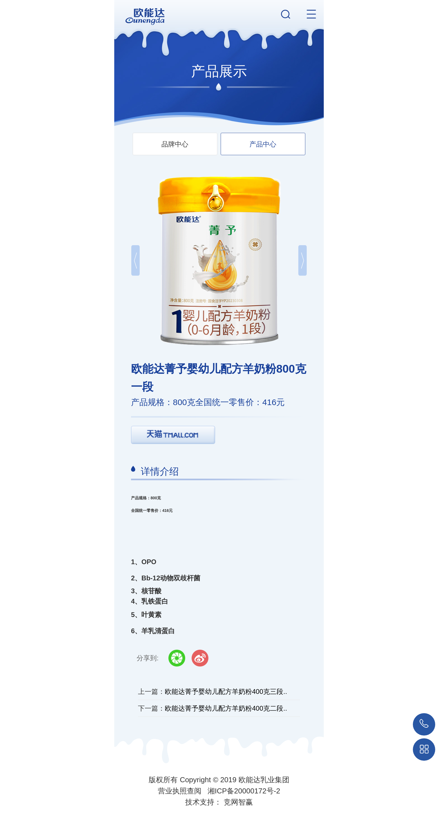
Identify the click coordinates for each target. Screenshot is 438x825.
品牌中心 (174, 144)
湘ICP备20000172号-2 (244, 791)
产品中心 (262, 144)
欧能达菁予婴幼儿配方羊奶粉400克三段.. (226, 691)
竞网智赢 (238, 802)
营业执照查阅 (179, 791)
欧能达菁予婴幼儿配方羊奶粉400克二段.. (226, 708)
